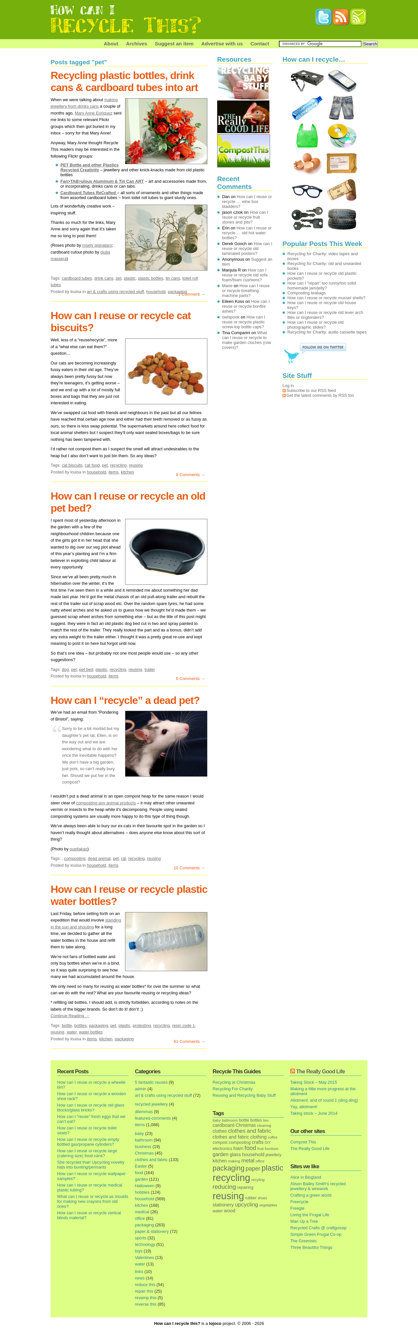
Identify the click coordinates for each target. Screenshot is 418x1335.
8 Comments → (190, 474)
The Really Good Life (320, 1071)
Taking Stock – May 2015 (313, 1082)
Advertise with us (222, 43)
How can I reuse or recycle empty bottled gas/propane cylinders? (88, 1142)
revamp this (145, 1297)
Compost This (303, 1142)
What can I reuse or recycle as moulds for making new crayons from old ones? (92, 1201)
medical (142, 1211)
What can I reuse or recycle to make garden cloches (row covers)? (246, 340)
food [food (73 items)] (250, 1148)
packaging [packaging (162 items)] (229, 1168)
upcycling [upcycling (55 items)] (246, 1205)
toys (138, 1251)
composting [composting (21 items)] (239, 1142)
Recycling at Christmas (234, 1082)
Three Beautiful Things (311, 1247)
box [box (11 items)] (266, 1120)
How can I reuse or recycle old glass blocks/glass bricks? (90, 1107)
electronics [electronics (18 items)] (222, 1148)
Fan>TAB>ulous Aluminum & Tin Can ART (102, 181)
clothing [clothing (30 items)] (258, 1137)
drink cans (103, 278)
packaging (98, 1025)
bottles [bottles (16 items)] (256, 1120)
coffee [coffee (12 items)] (273, 1137)
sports (140, 1237)
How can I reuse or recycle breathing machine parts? (246, 290)
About (111, 43)
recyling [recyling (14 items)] (258, 1179)
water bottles (91, 1032)
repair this (144, 1291)
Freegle (297, 1208)
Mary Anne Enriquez (93, 113)
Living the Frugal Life (309, 1214)
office (140, 1218)
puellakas (78, 848)
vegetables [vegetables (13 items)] (268, 1205)
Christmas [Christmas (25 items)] (245, 1125)
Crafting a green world (310, 1195)
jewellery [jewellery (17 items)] (273, 1155)
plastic (130, 278)
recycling (118, 465)
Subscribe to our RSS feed (311, 390)
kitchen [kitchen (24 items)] (220, 1160)
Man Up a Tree (304, 1221)
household (156, 291)
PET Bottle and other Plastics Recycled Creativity (89, 167)
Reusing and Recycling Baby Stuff (244, 1095)
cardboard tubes (77, 278)
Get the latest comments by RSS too (320, 395)
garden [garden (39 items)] (221, 1154)
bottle (67, 1025)
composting (74, 858)
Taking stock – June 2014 (313, 1113)
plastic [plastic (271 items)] (272, 1168)
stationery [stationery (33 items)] (223, 1204)
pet (118, 278)
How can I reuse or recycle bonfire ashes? (246, 306)
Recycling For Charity (232, 1088)
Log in (288, 385)
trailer (150, 669)
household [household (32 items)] (253, 1154)
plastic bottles (151, 278)
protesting (142, 1025)
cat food (92, 465)
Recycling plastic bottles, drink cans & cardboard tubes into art (124, 81)
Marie (227, 285)
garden (141, 1179)
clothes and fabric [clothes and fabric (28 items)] (231, 1137)
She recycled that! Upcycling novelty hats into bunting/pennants (90, 1165)
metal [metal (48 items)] (247, 1160)
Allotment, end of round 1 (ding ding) (324, 1100)
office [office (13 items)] (260, 1161)
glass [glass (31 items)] (235, 1154)
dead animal (99, 858)
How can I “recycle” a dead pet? (125, 700)
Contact (259, 43)
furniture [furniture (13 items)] (272, 1149)
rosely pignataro (97, 245)
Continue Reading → (70, 1015)
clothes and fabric (151, 1159)
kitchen (127, 472)
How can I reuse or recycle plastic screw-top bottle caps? (243, 322)
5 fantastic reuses (151, 1082)
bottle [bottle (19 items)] (244, 1120)
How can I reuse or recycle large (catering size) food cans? (87, 1153)
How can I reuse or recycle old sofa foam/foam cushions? (244, 275)
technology (145, 1244)
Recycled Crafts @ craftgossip (318, 1227)
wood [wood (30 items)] (229, 1210)
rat (123, 858)
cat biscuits (72, 465)
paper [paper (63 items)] (253, 1168)
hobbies (142, 1192)
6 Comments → (190, 678)
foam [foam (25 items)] (238, 1148)
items (113, 472)
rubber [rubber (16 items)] (251, 1198)
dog (65, 669)
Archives (136, 43)
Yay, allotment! (303, 1106)
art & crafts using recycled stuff (115, 291)
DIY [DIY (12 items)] (268, 1142)
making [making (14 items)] (234, 1161)
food (139, 1172)
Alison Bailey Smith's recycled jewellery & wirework (318, 1186)
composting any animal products (106, 802)
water (72, 1032)
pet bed (86, 669)
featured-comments (153, 1118)
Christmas (144, 1153)
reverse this (145, 1304)
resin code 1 (183, 1025)
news (140, 1278)
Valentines (144, 1257)
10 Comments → (189, 867)
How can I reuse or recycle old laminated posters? (247, 248)
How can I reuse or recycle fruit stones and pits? (245, 217)
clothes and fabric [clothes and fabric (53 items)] (249, 1131)
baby (139, 1133)
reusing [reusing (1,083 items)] (228, 1195)
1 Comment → (191, 294)
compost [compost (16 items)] (220, 1142)
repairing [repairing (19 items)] (245, 1187)
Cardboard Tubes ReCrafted (88, 192)
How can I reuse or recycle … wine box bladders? (247, 201)
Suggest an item (174, 43)
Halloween (144, 1185)
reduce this (145, 1284)
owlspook (230, 317)
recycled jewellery (151, 1104)
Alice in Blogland (305, 1177)
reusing (136, 465)
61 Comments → (189, 1041)
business (143, 1146)
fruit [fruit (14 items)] (260, 1148)
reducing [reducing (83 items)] (224, 1186)
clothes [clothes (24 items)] (220, 1131)
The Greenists (303, 1240)
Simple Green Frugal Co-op (315, 1234)
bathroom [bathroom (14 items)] (230, 1120)
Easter (141, 1166)
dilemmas (144, 1111)
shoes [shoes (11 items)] (262, 1198)
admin (140, 1088)
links (139, 1271)
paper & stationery (152, 1231)
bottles (80, 1025)
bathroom (144, 1140)
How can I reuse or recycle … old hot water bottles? (247, 232)
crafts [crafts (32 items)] (258, 1142)
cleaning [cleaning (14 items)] (264, 1125)
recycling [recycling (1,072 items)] (231, 1177)
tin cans (173, 278)
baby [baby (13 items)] (217, 1120)
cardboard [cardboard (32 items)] (223, 1125)
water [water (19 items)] (218, 1210)
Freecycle (299, 1201)
